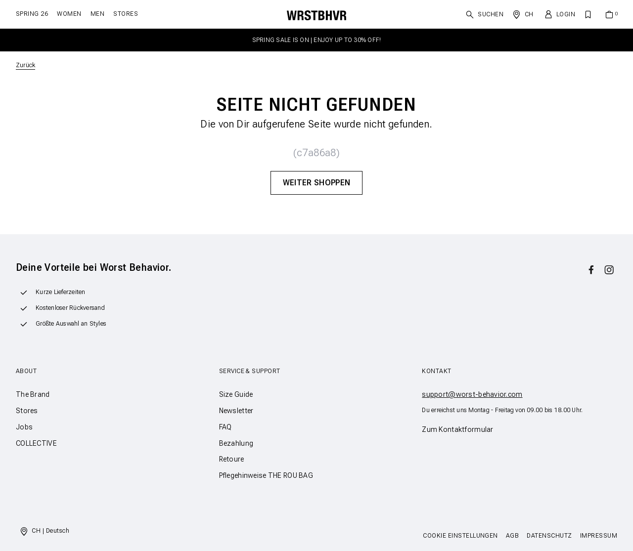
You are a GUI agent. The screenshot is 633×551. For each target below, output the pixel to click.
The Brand (33, 394)
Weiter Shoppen (316, 182)
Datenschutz (549, 535)
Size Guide (236, 394)
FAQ (225, 427)
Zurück (25, 65)
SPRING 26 (32, 13)
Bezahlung (236, 443)
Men (97, 13)
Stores (125, 13)
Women (69, 13)
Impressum (598, 535)
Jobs (24, 427)
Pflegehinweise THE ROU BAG (266, 475)
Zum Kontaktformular (457, 429)
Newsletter (236, 411)
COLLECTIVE (36, 443)
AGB (512, 535)
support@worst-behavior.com (472, 394)
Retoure (231, 459)
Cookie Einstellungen (460, 535)
